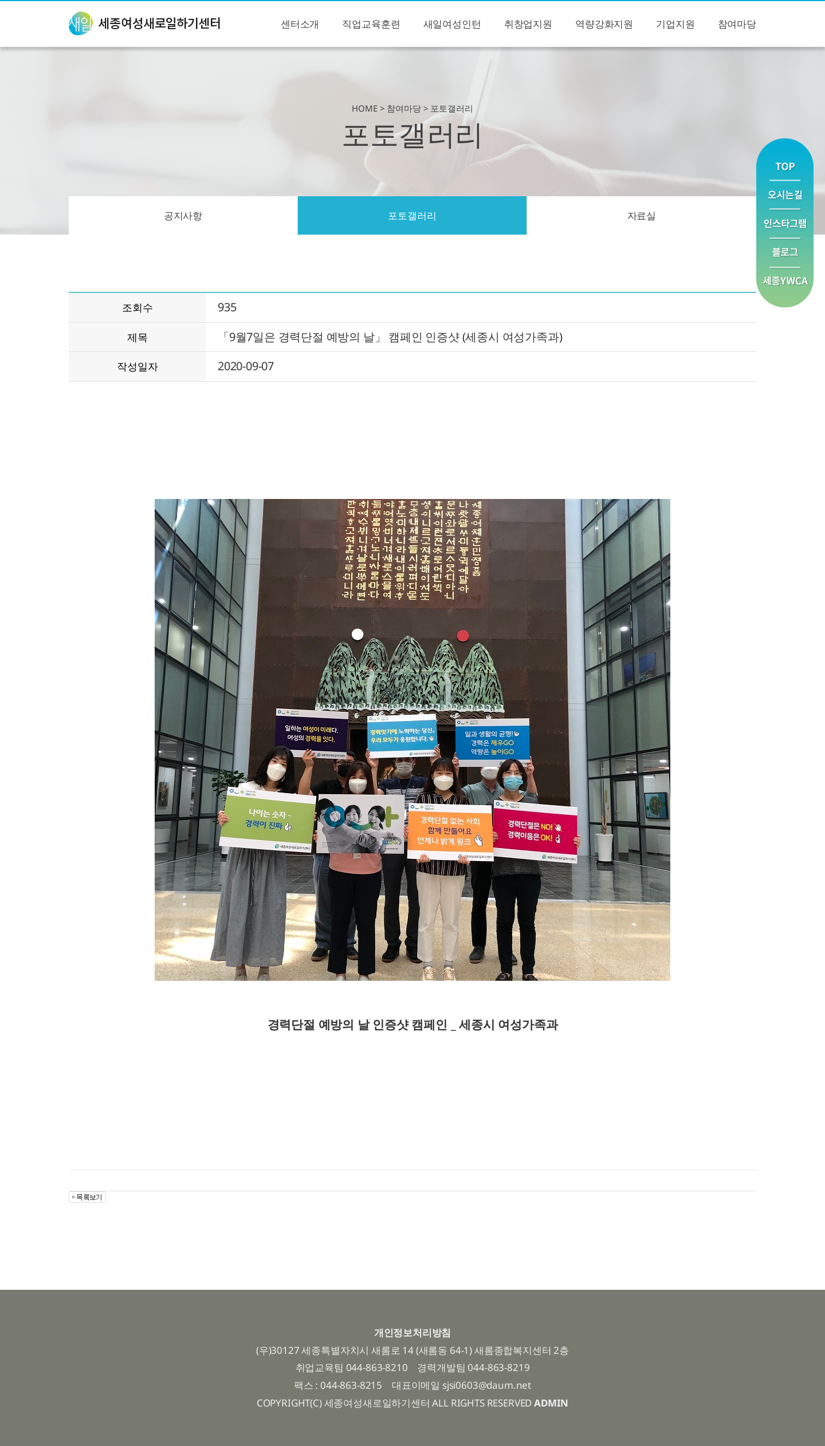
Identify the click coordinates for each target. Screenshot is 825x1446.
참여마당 (737, 23)
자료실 (642, 215)
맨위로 (785, 158)
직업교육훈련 (371, 23)
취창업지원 (528, 23)
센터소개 (300, 23)
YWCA (785, 287)
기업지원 (675, 23)
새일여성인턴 (452, 23)
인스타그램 (785, 224)
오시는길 (785, 194)
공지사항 (183, 215)
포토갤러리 (412, 215)
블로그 (785, 253)
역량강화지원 (604, 23)
